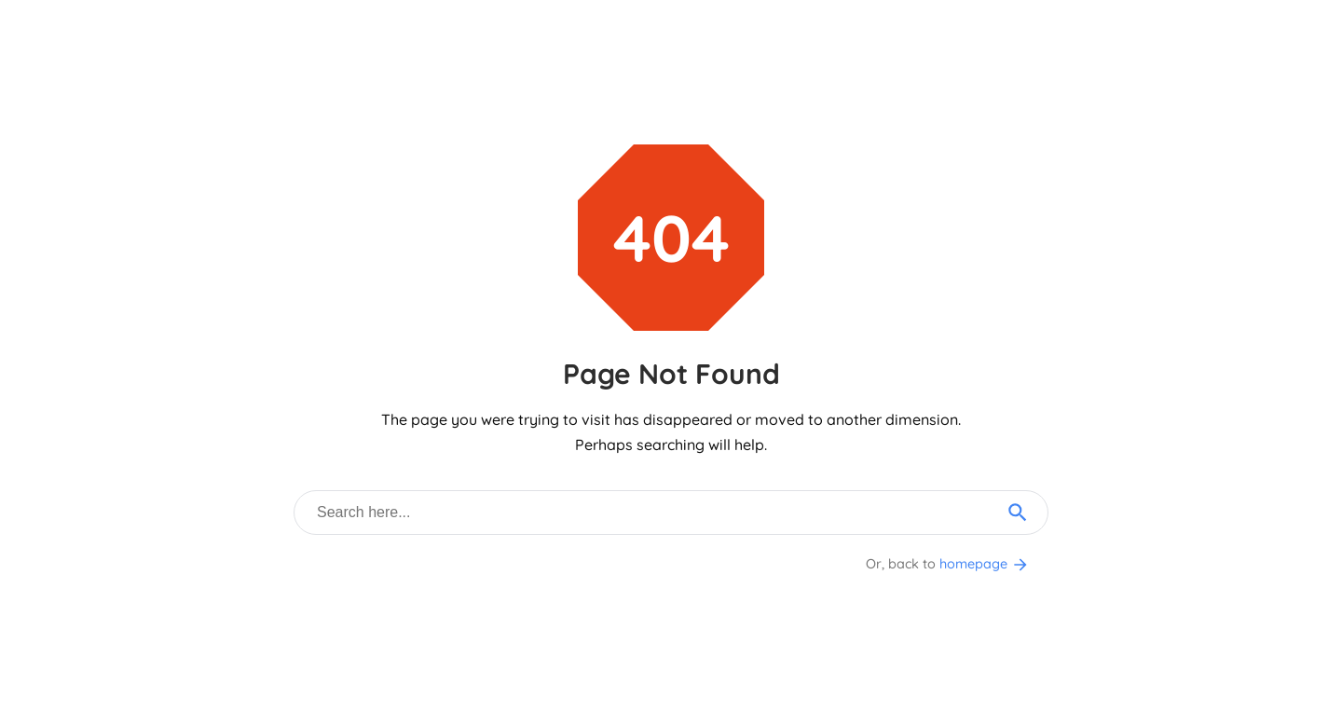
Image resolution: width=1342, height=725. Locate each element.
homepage (984, 563)
